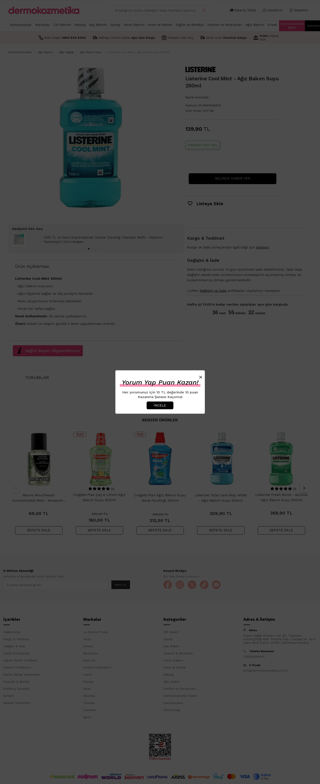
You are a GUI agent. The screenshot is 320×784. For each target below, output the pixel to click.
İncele (160, 405)
